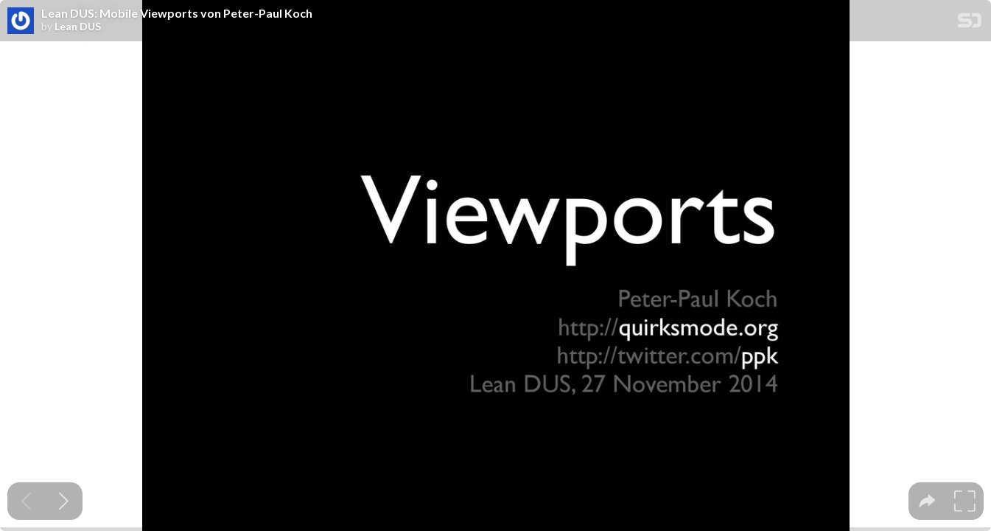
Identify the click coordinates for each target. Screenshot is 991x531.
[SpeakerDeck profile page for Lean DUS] (20, 21)
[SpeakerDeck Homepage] (969, 23)
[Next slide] (63, 501)
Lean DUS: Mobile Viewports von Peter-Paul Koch (176, 13)
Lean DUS (78, 26)
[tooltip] (927, 501)
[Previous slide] (26, 501)
